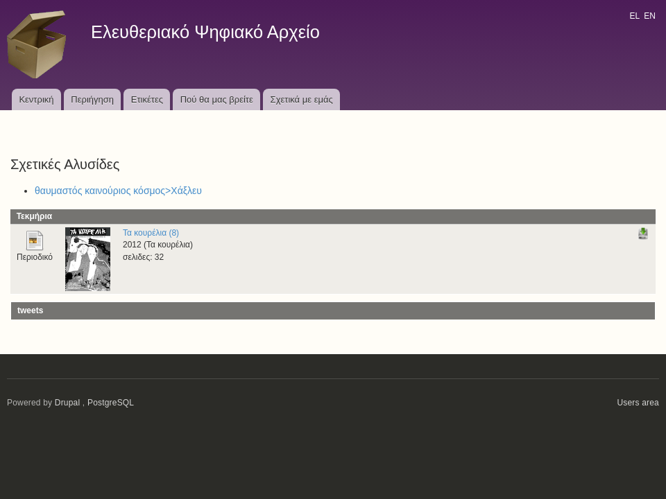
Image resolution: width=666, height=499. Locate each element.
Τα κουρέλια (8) (151, 233)
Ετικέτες (147, 99)
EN (650, 16)
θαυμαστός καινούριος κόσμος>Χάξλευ (118, 190)
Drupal (67, 403)
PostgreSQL (110, 403)
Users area (638, 403)
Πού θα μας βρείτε (216, 99)
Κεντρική (36, 99)
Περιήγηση (92, 99)
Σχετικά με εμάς (302, 99)
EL (634, 16)
